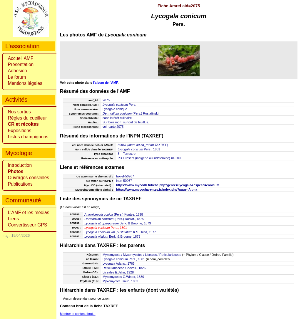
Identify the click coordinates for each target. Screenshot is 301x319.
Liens (13, 218)
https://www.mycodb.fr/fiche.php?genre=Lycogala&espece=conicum (167, 185)
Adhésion (17, 70)
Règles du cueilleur (27, 117)
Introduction (20, 165)
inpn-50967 (124, 180)
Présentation (21, 64)
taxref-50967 (125, 176)
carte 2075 (115, 126)
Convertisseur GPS (27, 224)
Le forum (17, 77)
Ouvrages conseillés (28, 177)
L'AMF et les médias (28, 212)
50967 (122, 145)
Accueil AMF (21, 58)
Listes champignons (28, 136)
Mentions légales (25, 83)
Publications (20, 184)
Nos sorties (19, 111)
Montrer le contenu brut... (78, 313)
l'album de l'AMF (105, 82)
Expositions (19, 130)
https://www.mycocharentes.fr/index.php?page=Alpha (156, 189)
